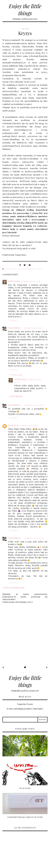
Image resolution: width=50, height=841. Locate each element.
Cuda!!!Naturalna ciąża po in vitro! (25, 817)
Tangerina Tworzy (25, 704)
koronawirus (31, 269)
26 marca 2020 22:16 (34, 405)
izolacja (21, 269)
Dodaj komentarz (13, 587)
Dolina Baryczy (10, 269)
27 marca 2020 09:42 (34, 538)
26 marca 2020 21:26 (30, 281)
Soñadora (14, 281)
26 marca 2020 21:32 (33, 328)
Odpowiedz (13, 320)
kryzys (39, 269)
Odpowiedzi (16, 375)
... (25, 759)
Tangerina (14, 328)
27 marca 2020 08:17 (29, 425)
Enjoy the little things (25, 9)
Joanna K (13, 425)
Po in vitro (25, 788)
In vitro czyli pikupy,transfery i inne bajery (25, 708)
